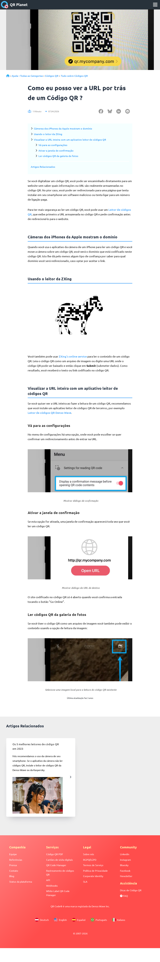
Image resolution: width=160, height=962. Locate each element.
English (60, 920)
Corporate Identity (93, 876)
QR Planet (14, 4)
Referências (15, 859)
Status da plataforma (20, 881)
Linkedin (124, 854)
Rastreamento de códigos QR (60, 872)
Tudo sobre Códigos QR (74, 75)
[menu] (155, 4)
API (48, 880)
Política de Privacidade (95, 870)
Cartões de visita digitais (59, 859)
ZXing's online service (73, 356)
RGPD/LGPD (89, 859)
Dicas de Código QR (130, 890)
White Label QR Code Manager (58, 892)
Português (99, 920)
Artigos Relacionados (43, 166)
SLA (85, 881)
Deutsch (42, 920)
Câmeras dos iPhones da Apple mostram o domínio (63, 128)
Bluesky (124, 865)
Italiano (118, 920)
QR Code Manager (56, 865)
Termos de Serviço (93, 865)
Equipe (13, 854)
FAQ (124, 895)
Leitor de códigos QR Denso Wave (49, 412)
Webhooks (52, 885)
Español (78, 920)
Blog (11, 876)
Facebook (125, 870)
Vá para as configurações (52, 145)
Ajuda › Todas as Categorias (27, 75)
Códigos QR (51, 75)
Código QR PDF (54, 854)
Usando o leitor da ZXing (48, 134)
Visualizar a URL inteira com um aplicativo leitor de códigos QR (70, 139)
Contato (13, 870)
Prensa (13, 865)
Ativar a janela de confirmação (56, 150)
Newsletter (126, 876)
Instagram (125, 859)
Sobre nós (88, 854)
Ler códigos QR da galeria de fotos (58, 156)
